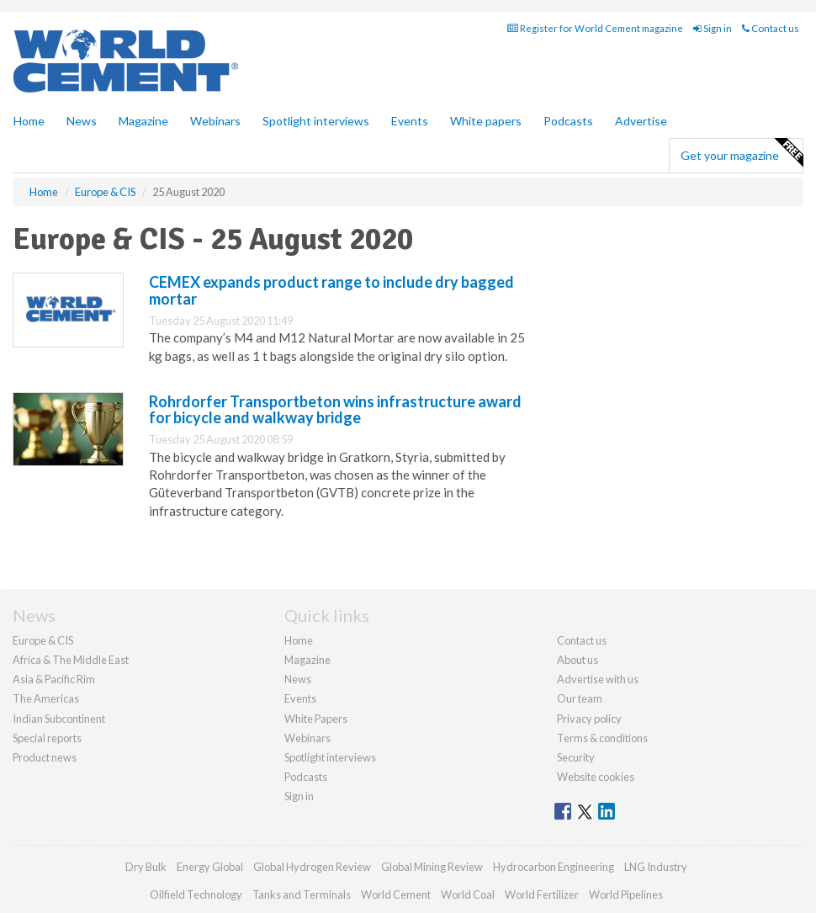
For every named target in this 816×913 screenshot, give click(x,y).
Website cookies (595, 776)
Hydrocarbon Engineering (553, 866)
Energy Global (210, 866)
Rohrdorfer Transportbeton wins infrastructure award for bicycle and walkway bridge (335, 409)
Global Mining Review (432, 866)
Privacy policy (589, 718)
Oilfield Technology (196, 894)
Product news (45, 757)
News (297, 679)
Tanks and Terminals (301, 894)
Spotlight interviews (315, 121)
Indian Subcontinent (59, 718)
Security (576, 757)
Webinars (215, 121)
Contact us (770, 28)
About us (577, 659)
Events (409, 121)
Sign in (712, 28)
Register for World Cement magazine (595, 28)
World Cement (396, 894)
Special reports (47, 738)
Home (29, 121)
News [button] (81, 121)
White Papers (315, 718)
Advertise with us (597, 679)
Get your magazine (742, 153)
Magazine (143, 121)
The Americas (46, 698)
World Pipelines (626, 894)
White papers (486, 121)
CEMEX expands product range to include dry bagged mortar (331, 290)
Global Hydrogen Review (312, 866)
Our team (579, 698)
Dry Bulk (146, 866)
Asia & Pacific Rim (54, 679)
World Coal (468, 894)
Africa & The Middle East (71, 659)
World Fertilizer (542, 894)
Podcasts (568, 121)
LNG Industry (655, 866)
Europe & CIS (43, 640)
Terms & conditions (602, 738)
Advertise (641, 121)
